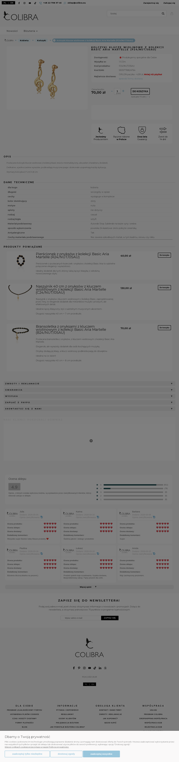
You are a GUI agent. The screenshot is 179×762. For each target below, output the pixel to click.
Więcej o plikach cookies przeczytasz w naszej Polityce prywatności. (37, 747)
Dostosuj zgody (66, 754)
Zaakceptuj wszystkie (101, 754)
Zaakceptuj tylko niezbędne (27, 754)
